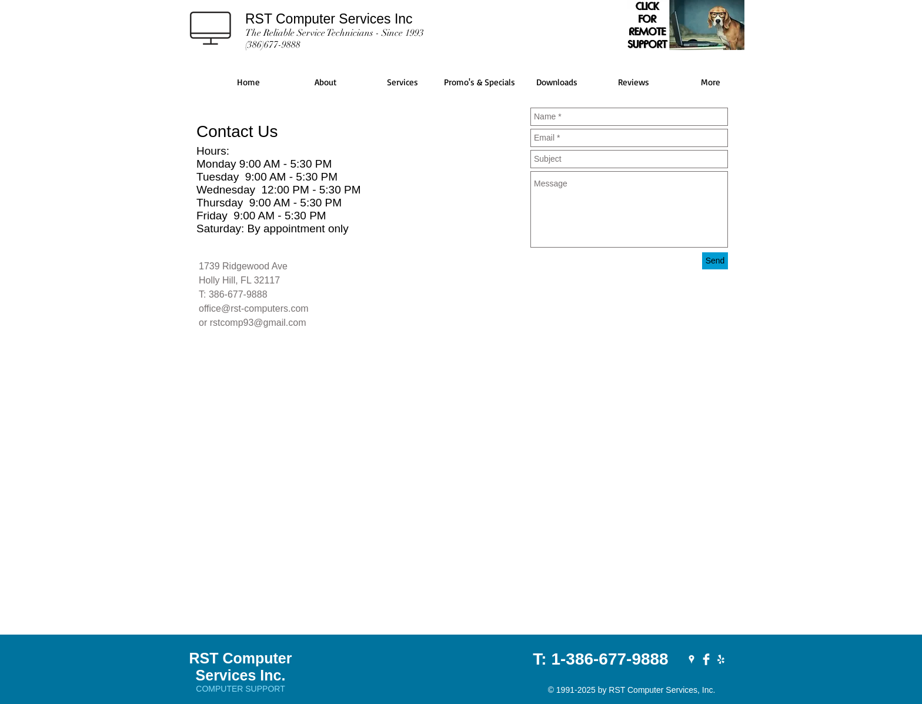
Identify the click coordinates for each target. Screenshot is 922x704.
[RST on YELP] (721, 659)
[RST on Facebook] (706, 659)
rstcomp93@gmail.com (258, 323)
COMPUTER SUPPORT (240, 688)
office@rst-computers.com (254, 308)
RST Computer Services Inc (329, 18)
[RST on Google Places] (691, 659)
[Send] (715, 260)
